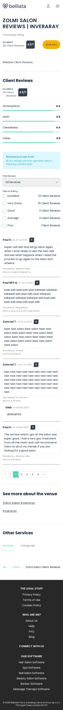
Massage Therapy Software (31, 689)
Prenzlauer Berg (13, 35)
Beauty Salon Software (32, 678)
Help (32, 626)
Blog (31, 637)
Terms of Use (31, 600)
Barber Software (31, 684)
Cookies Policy (31, 605)
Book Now (51, 44)
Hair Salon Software (32, 662)
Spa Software (31, 668)
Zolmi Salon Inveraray (19, 503)
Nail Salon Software (31, 673)
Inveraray (10, 511)
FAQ (31, 631)
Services (8, 546)
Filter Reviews (9, 176)
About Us (31, 621)
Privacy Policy (32, 595)
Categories (27, 546)
